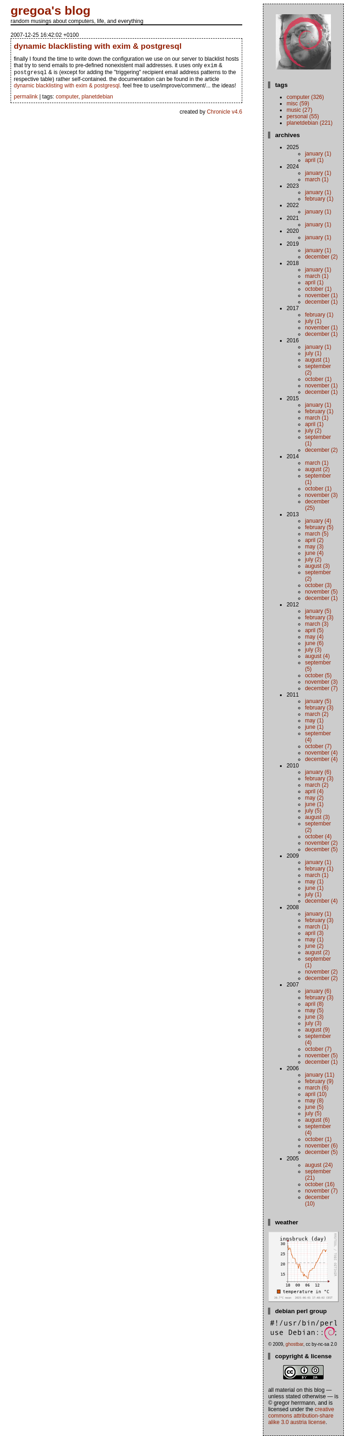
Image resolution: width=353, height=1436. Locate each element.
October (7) (318, 746)
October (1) (318, 289)
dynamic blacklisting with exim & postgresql (98, 46)
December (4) (321, 759)
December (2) (321, 257)
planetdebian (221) (309, 123)
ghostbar (294, 1344)
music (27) (299, 110)
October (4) (318, 836)
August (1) (317, 360)
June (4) (314, 553)
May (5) (314, 1010)
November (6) (321, 1145)
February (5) (319, 527)
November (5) (321, 591)
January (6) (318, 772)
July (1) (313, 321)
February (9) (319, 1081)
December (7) (321, 688)
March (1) (316, 179)
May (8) (314, 1100)
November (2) (321, 843)
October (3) (318, 585)
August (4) (317, 656)
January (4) (318, 521)
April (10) (315, 1094)
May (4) (314, 637)
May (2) (314, 798)
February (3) (319, 617)
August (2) (317, 469)
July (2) (313, 430)
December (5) (321, 849)
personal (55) (302, 116)
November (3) (321, 495)
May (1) (314, 720)
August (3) (317, 566)
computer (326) (305, 97)
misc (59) (297, 103)
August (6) (317, 1120)
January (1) (318, 153)
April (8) (314, 1004)
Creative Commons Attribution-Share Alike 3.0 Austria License (301, 1415)
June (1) (314, 727)
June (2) (314, 946)
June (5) (314, 1107)
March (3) (316, 624)
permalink (26, 98)
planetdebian (97, 98)
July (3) (313, 649)
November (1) (321, 295)
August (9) (317, 1030)
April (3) (314, 933)
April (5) (314, 630)
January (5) (318, 611)
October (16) (320, 1184)
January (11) (319, 1075)
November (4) (321, 753)
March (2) (316, 714)
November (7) (321, 1191)
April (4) (314, 791)
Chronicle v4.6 (224, 113)
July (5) (313, 810)
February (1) (319, 199)
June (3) (314, 1017)
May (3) (314, 546)
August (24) (319, 1165)
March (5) (316, 534)
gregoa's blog (51, 10)
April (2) (314, 540)
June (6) (314, 643)
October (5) (318, 675)
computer (67, 98)
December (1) (321, 302)
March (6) (316, 1087)
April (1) (314, 160)
